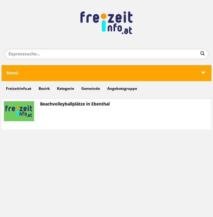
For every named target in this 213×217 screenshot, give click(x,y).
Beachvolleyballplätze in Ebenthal (75, 104)
